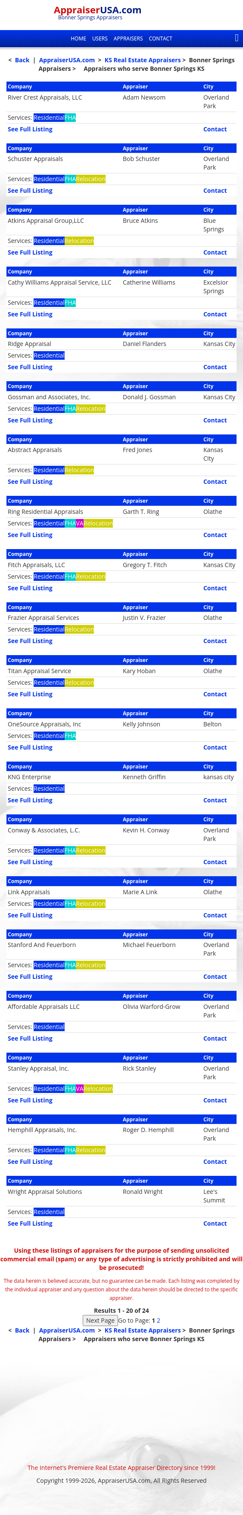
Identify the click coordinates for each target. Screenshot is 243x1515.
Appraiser (98, 9)
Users (100, 38)
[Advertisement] (121, 1403)
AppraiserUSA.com (67, 60)
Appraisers (128, 38)
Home (78, 38)
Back (22, 60)
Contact (160, 38)
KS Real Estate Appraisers (143, 60)
